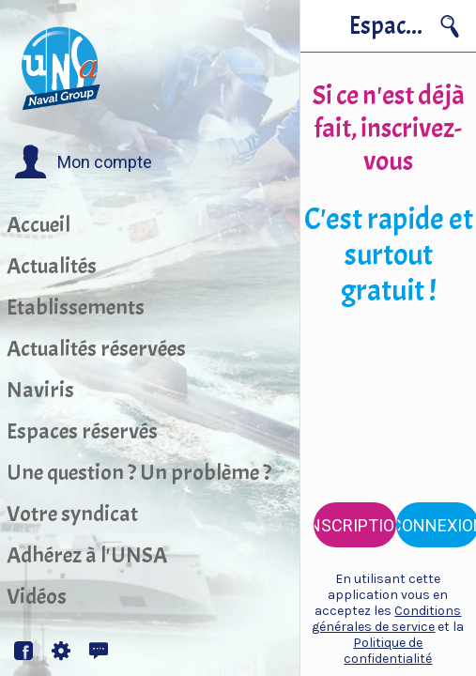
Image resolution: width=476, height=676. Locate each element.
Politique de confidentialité (388, 651)
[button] (83, 162)
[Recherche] (449, 26)
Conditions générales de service (386, 619)
